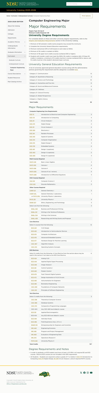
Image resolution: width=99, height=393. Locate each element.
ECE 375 (32, 143)
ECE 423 (34, 228)
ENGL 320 (34, 209)
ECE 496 (34, 322)
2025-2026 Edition (15, 21)
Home (8, 15)
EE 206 (56, 358)
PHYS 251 (33, 199)
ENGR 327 (33, 202)
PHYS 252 (34, 341)
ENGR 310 (34, 325)
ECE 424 (34, 258)
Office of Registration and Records (16, 384)
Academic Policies (14, 42)
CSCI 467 (34, 244)
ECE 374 (32, 140)
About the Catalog (14, 26)
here (76, 70)
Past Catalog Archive (15, 81)
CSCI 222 (32, 184)
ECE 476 (34, 237)
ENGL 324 (34, 215)
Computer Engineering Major (17, 69)
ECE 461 (33, 268)
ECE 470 (34, 274)
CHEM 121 (33, 190)
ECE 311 (32, 127)
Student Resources (14, 77)
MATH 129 (33, 162)
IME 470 (33, 338)
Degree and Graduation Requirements (42, 40)
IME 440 (34, 328)
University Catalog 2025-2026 (21, 10)
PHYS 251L (36, 196)
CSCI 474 (34, 247)
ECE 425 (34, 231)
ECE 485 (34, 284)
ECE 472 (34, 277)
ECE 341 (32, 133)
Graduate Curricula (14, 60)
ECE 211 (32, 121)
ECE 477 (34, 240)
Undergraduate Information (13, 47)
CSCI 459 (34, 287)
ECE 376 (32, 146)
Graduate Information (15, 52)
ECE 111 (32, 114)
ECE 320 (32, 130)
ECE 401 (32, 149)
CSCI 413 (34, 290)
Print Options (86, 16)
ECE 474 (34, 234)
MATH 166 (33, 168)
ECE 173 (32, 117)
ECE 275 (32, 124)
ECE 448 (34, 265)
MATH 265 (33, 171)
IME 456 (33, 331)
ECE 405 (32, 155)
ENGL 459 (34, 218)
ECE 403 (32, 152)
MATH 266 (33, 175)
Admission (11, 30)
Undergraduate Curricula (25, 15)
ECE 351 (33, 312)
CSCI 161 (32, 181)
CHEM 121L (33, 194)
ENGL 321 (34, 212)
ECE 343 (32, 136)
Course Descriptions (14, 73)
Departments (12, 38)
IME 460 (34, 334)
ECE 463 (34, 271)
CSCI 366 (34, 303)
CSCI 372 (34, 306)
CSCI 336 (34, 299)
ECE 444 (34, 261)
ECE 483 (34, 280)
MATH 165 (33, 165)
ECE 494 (34, 318)
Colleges (10, 34)
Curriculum (14, 15)
